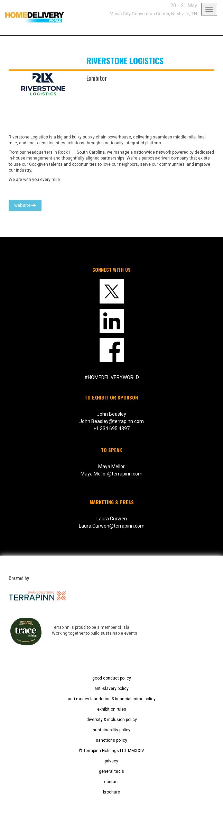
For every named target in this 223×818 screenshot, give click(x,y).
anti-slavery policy (111, 688)
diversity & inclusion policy (111, 719)
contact (111, 781)
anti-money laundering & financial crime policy (112, 698)
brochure (111, 792)
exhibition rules (111, 709)
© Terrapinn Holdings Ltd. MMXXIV (111, 750)
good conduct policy (111, 678)
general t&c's (111, 771)
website (25, 205)
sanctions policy (111, 740)
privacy (111, 761)
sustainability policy (111, 730)
